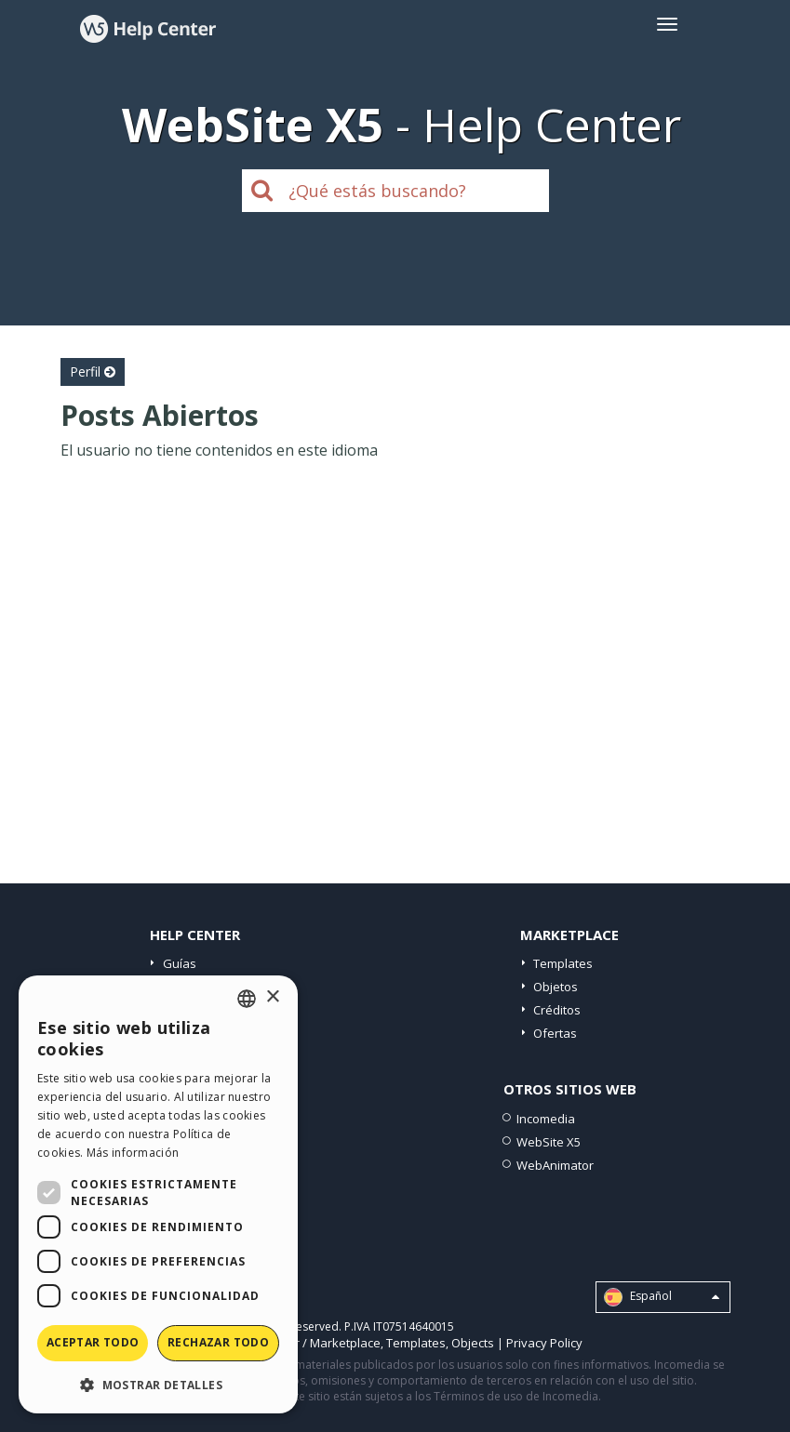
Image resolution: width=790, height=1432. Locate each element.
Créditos (557, 1009)
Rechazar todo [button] (218, 1342)
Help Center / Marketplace (307, 1342)
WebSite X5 (548, 1142)
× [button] (272, 997)
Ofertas (555, 1033)
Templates (563, 963)
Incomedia (545, 1118)
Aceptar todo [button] (93, 1342)
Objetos (555, 986)
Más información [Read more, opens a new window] (133, 1152)
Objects (472, 1342)
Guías (179, 963)
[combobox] (246, 998)
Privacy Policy (544, 1342)
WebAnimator (555, 1165)
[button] (158, 1384)
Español (661, 1297)
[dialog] (158, 1194)
